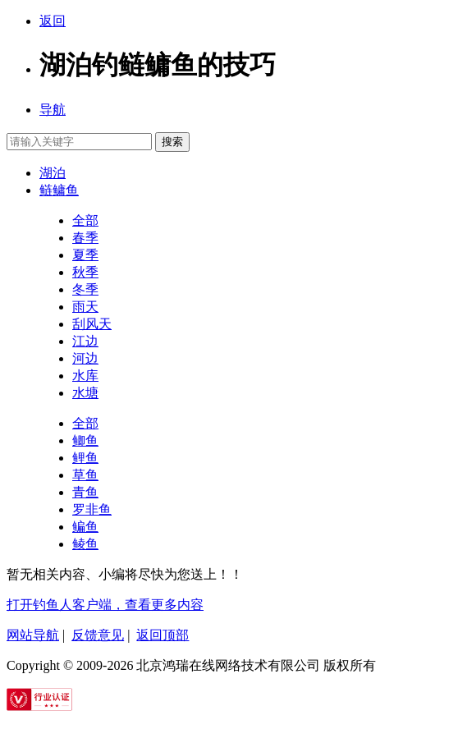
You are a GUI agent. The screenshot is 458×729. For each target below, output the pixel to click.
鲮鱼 (85, 544)
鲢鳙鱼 (59, 190)
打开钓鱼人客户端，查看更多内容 (105, 605)
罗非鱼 (92, 509)
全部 (85, 220)
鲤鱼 (85, 458)
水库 (85, 376)
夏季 (85, 255)
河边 (85, 358)
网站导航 (33, 635)
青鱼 (85, 492)
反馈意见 (97, 635)
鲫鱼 (85, 440)
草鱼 (85, 475)
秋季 (85, 272)
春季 (85, 238)
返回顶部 (162, 635)
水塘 (85, 393)
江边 (85, 341)
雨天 (85, 307)
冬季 (85, 289)
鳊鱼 (85, 527)
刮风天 (92, 324)
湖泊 (52, 173)
